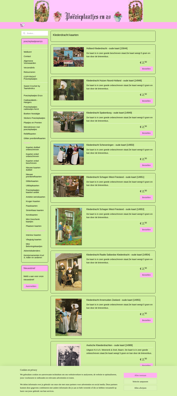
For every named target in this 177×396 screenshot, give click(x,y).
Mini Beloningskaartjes (34, 245)
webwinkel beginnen (96, 391)
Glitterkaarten (32, 181)
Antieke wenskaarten (35, 197)
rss (87, 391)
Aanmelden (31, 286)
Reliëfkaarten (30, 134)
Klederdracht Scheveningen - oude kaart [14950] (110, 145)
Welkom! (28, 52)
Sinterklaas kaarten (35, 210)
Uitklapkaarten (32, 185)
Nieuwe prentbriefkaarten (33, 175)
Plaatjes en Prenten (33, 122)
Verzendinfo (29, 67)
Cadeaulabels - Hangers (31, 101)
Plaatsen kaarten (33, 226)
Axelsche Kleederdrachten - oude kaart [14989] (109, 345)
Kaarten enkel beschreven (32, 162)
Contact (27, 56)
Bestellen (146, 69)
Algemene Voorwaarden (30, 62)
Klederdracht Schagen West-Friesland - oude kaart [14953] (115, 209)
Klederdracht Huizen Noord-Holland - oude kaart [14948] (114, 80)
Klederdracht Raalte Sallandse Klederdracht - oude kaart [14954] (118, 255)
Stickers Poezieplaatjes (34, 118)
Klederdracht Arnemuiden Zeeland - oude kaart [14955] (113, 300)
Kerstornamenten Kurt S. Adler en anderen (34, 256)
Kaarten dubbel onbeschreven (33, 148)
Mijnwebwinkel (117, 391)
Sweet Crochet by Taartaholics (32, 87)
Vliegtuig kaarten (33, 239)
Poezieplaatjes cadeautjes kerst (31, 108)
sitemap (82, 391)
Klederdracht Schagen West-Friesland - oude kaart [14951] (115, 177)
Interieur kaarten (33, 235)
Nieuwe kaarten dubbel (33, 168)
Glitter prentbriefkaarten (34, 138)
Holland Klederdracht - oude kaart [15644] (106, 48)
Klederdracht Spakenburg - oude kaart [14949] (109, 113)
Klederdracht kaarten (35, 230)
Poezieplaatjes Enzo (33, 95)
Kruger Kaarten (33, 201)
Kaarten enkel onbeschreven (32, 155)
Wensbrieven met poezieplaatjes (32, 128)
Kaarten (27, 143)
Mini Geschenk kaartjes (33, 220)
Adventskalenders (32, 251)
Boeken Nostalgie (32, 113)
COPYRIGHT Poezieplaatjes (30, 77)
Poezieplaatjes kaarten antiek (32, 191)
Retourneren (29, 72)
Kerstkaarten (32, 215)
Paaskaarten (31, 206)
